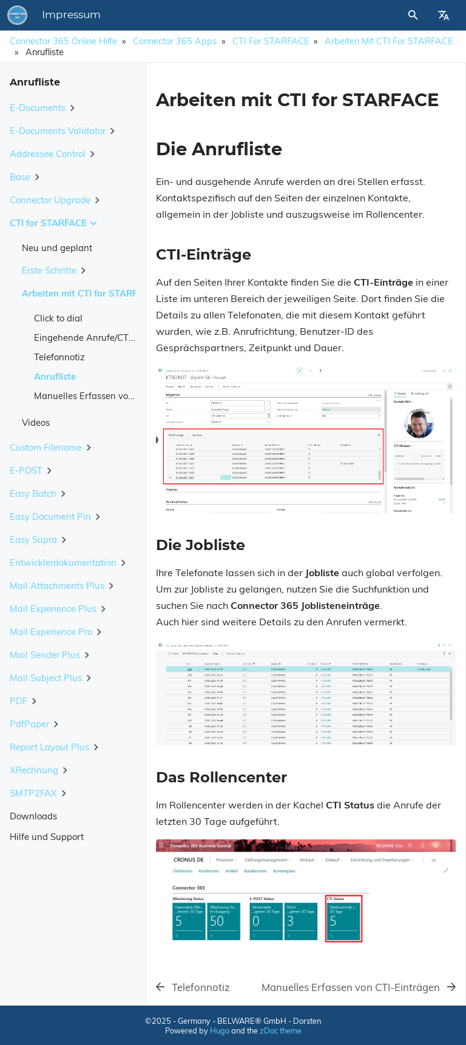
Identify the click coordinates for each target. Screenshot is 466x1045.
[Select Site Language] (443, 15)
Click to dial (58, 318)
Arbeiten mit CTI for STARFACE (389, 41)
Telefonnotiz (59, 357)
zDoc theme (281, 1030)
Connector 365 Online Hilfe (63, 41)
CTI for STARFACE (270, 41)
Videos (36, 422)
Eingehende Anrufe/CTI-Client (96, 337)
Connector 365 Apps (175, 41)
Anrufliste (55, 376)
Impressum (71, 15)
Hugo (219, 1030)
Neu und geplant (57, 248)
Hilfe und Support (47, 836)
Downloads (33, 816)
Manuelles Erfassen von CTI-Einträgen (114, 396)
